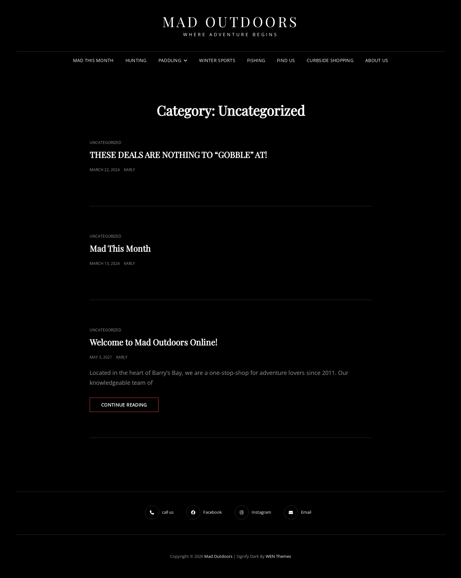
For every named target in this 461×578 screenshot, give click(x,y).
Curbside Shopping (330, 60)
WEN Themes (278, 556)
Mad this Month (93, 60)
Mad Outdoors (230, 21)
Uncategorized (105, 142)
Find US (286, 60)
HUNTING (136, 60)
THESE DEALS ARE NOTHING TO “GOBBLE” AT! (178, 154)
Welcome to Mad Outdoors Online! (153, 342)
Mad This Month (120, 248)
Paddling (169, 60)
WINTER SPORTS (217, 60)
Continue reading (129, 406)
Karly (129, 169)
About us (376, 60)
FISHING (256, 60)
